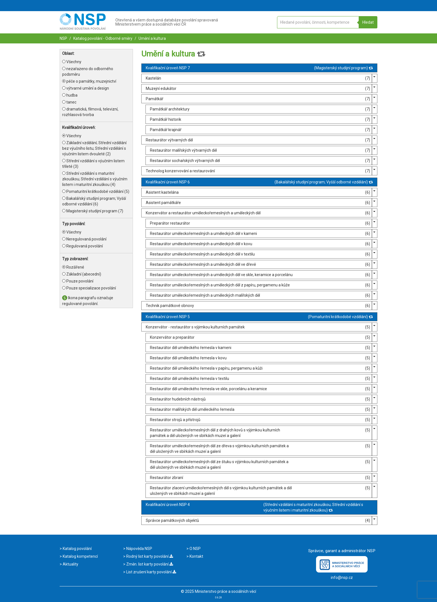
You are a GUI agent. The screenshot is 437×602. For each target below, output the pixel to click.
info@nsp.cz (342, 577)
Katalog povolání (77, 548)
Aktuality (70, 564)
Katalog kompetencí (80, 556)
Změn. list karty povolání (149, 564)
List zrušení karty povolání (150, 572)
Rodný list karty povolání (149, 556)
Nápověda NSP (138, 548)
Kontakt (196, 556)
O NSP (195, 548)
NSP (63, 38)
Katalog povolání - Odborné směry (102, 38)
